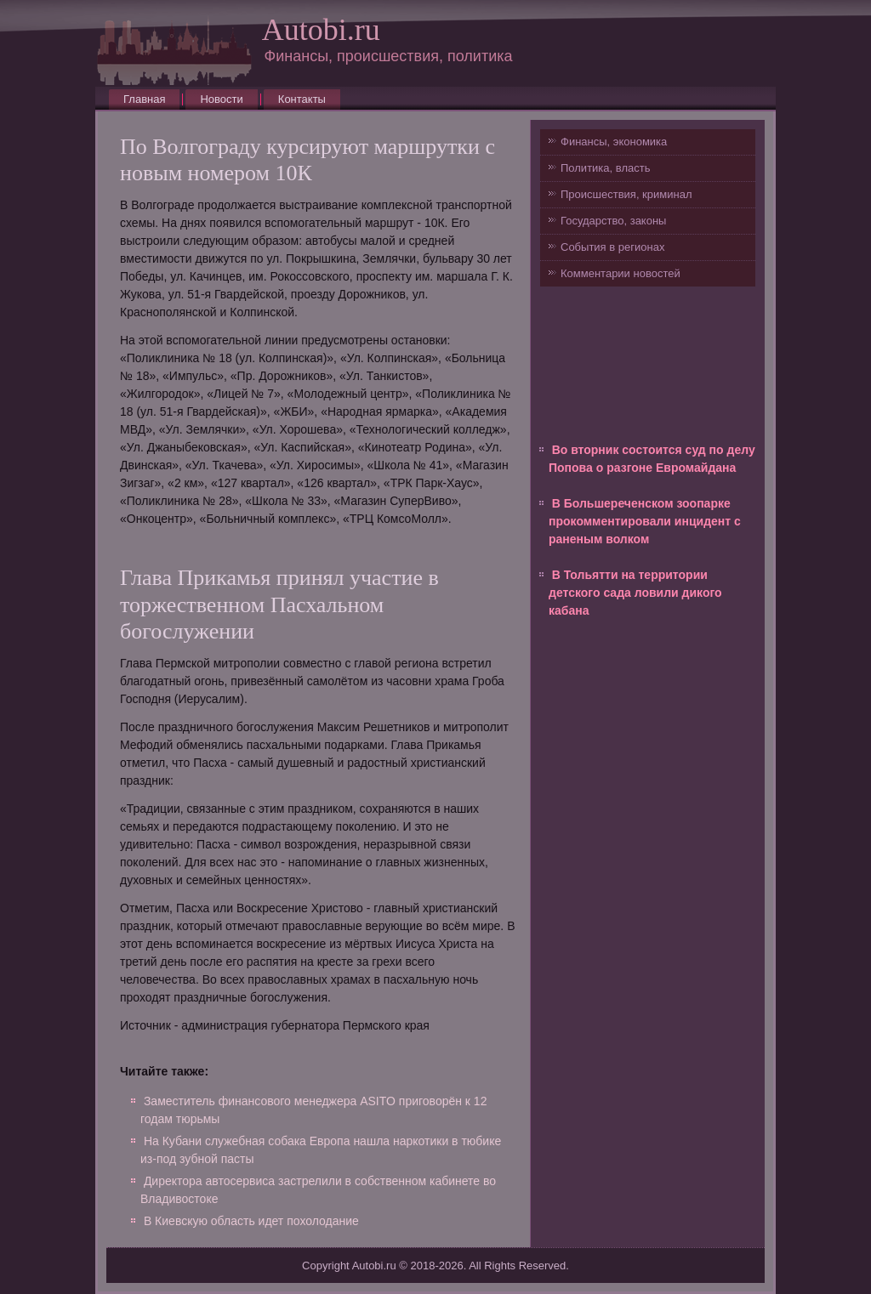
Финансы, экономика (614, 141)
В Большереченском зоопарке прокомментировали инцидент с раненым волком (645, 521)
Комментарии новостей (620, 273)
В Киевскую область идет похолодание (251, 1221)
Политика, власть (605, 168)
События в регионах (612, 247)
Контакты (302, 99)
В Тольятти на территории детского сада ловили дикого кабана (635, 592)
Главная (144, 99)
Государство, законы (613, 220)
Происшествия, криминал (626, 194)
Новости (221, 99)
